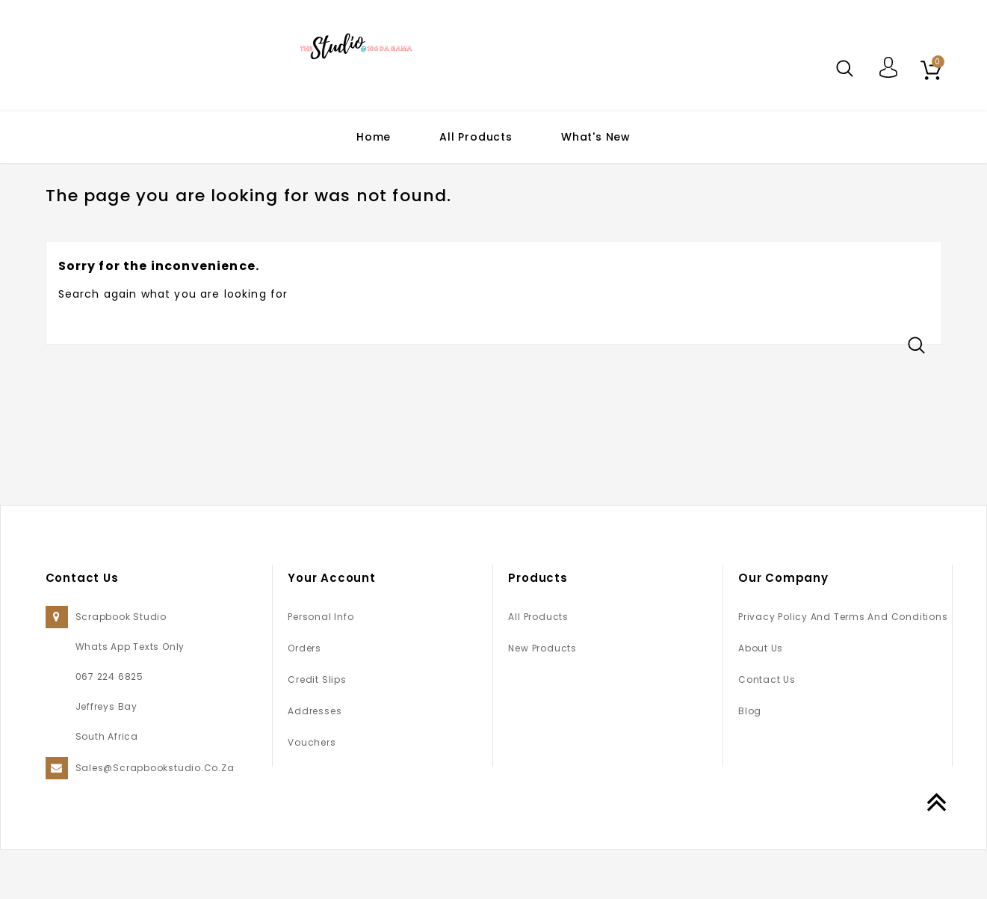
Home (373, 136)
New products (542, 697)
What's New (596, 136)
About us (760, 697)
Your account (332, 627)
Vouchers (311, 791)
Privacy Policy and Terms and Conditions (842, 666)
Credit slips (317, 728)
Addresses (314, 760)
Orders (304, 697)
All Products (476, 136)
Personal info (320, 666)
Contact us (767, 728)
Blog (749, 760)
